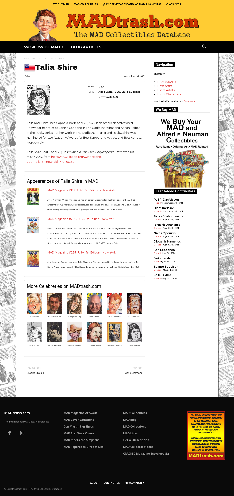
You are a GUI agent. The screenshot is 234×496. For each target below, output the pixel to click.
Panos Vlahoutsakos (168, 216)
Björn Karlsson (164, 208)
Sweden (157, 270)
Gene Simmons (134, 372)
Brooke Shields (35, 372)
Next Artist (164, 86)
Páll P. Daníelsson (166, 199)
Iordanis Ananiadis (167, 224)
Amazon (189, 101)
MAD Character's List (42, 58)
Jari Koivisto (162, 258)
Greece (157, 219)
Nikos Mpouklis (165, 233)
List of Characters (169, 94)
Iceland (157, 202)
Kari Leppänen (164, 250)
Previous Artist (167, 81)
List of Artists (166, 90)
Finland (157, 253)
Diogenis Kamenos (167, 241)
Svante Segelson (166, 266)
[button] (204, 47)
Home (27, 58)
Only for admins (36, 391)
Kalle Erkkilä (162, 275)
